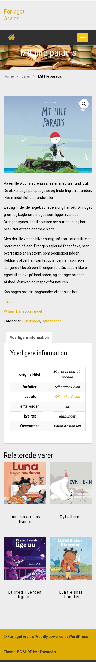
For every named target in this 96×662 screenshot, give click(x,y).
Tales (8, 302)
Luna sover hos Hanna (25, 519)
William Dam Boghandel (23, 311)
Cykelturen (71, 516)
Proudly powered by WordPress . (62, 636)
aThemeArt (47, 652)
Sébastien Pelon (67, 397)
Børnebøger (51, 321)
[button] (84, 103)
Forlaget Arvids (14, 15)
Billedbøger (31, 321)
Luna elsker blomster (71, 594)
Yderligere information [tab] (29, 337)
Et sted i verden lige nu (25, 594)
